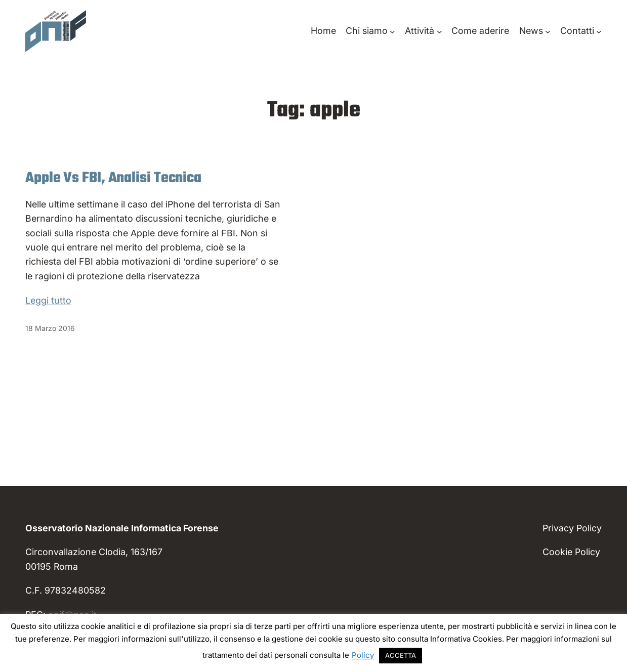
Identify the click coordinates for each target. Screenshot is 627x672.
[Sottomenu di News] (535, 30)
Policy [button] (363, 655)
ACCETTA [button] (400, 655)
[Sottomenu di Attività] (423, 30)
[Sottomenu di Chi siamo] (370, 30)
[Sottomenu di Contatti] (581, 30)
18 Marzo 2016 (50, 328)
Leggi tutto (48, 300)
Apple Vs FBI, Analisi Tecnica (113, 179)
